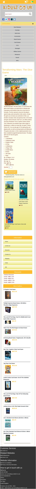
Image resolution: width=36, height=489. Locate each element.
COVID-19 (7, 245)
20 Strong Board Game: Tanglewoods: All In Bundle (17, 337)
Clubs (6, 262)
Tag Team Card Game (9, 363)
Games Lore (5, 457)
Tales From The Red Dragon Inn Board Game (15, 327)
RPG (17, 60)
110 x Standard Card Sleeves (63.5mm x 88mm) (16, 417)
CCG (17, 45)
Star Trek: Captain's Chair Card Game (13, 349)
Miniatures (17, 54)
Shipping (7, 258)
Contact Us (7, 254)
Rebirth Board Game (10, 190)
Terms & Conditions (6, 462)
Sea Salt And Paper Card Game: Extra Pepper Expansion (24, 201)
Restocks (7, 250)
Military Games (17, 51)
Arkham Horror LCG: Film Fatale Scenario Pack (16, 406)
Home (6, 241)
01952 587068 (4, 472)
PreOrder (17, 30)
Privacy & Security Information (9, 464)
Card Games (17, 42)
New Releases (17, 27)
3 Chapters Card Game (10, 289)
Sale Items (17, 33)
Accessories (17, 36)
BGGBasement (5, 455)
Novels (17, 57)
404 (6, 267)
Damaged (17, 48)
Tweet (6, 75)
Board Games (17, 39)
